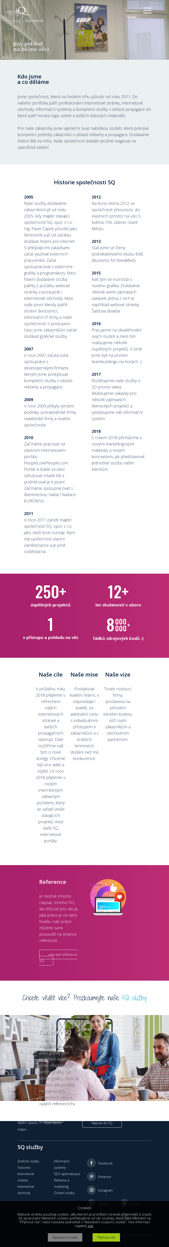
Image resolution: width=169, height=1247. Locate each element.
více (51, 1117)
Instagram (105, 1190)
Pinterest (104, 1177)
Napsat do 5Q (102, 1123)
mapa (21, 1129)
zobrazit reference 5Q (58, 957)
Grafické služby (28, 1161)
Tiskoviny (23, 1167)
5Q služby (134, 997)
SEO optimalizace (67, 1174)
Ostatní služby (64, 1193)
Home (16, 21)
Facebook (105, 1163)
